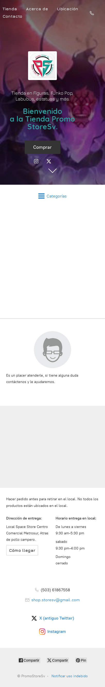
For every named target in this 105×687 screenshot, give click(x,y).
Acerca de (37, 8)
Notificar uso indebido (69, 676)
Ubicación (67, 8)
